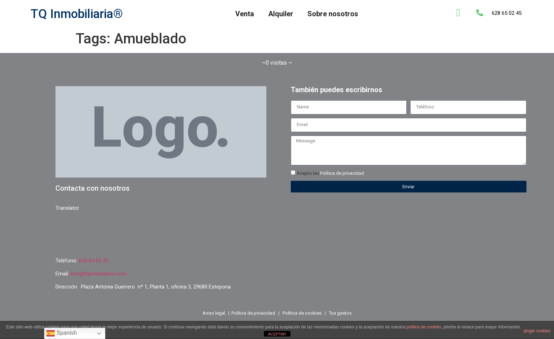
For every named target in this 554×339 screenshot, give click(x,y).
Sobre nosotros (332, 14)
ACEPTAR (277, 334)
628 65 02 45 (506, 13)
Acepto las (330, 173)
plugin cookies (537, 330)
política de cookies (423, 327)
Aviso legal (213, 313)
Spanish (61, 333)
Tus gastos (340, 313)
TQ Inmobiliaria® (77, 14)
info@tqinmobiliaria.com (98, 273)
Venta (244, 14)
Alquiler (280, 14)
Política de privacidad (342, 173)
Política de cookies (302, 313)
